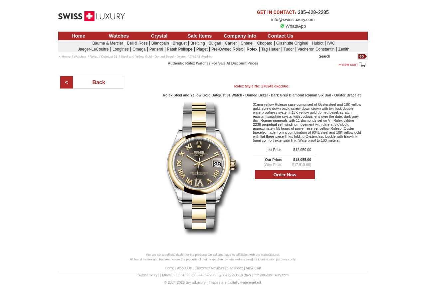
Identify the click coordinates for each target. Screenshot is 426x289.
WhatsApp (293, 26)
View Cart (253, 268)
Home (78, 36)
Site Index (235, 268)
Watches (119, 36)
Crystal (159, 36)
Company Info (240, 36)
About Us (184, 268)
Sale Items (199, 36)
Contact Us (281, 36)
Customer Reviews (209, 268)
